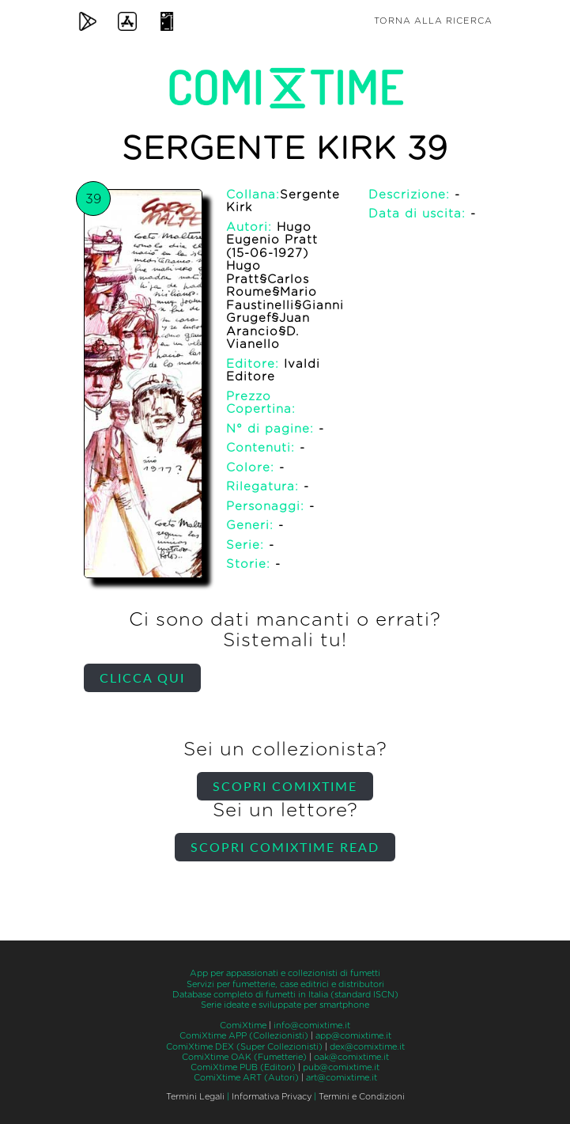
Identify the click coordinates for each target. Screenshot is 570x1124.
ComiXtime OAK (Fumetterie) (244, 1057)
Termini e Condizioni (362, 1096)
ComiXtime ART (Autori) (246, 1077)
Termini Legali (195, 1096)
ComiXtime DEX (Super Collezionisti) (244, 1047)
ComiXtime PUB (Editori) (243, 1067)
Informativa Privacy (271, 1096)
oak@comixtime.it (351, 1057)
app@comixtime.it (353, 1035)
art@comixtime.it (341, 1077)
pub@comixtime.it (341, 1067)
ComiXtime (243, 1025)
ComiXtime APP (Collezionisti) (243, 1035)
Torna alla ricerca (433, 21)
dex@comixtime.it (367, 1047)
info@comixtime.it (312, 1025)
